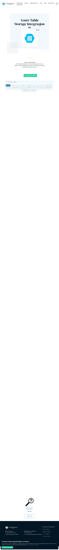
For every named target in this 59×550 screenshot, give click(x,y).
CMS (21, 87)
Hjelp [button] (45, 3)
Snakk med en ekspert (30, 75)
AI (24, 87)
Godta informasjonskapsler (7, 547)
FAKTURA (13, 85)
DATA (42, 85)
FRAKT (18, 85)
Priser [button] (41, 3)
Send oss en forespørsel (29, 515)
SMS (38, 85)
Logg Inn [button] (57, 3)
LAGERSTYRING (15, 87)
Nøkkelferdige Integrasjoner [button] (20, 3)
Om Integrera (47, 534)
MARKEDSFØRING (48, 87)
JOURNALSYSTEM (26, 90)
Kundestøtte (46, 529)
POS (42, 87)
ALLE (8, 85)
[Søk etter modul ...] (30, 81)
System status (47, 536)
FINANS (38, 87)
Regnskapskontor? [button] (34, 3)
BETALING (23, 85)
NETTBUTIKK (29, 85)
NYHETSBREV (33, 90)
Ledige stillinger (47, 531)
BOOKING (9, 87)
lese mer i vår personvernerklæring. (33, 544)
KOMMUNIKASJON (49, 85)
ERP (34, 87)
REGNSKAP (29, 87)
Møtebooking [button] (51, 3)
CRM (34, 85)
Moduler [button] (26, 3)
